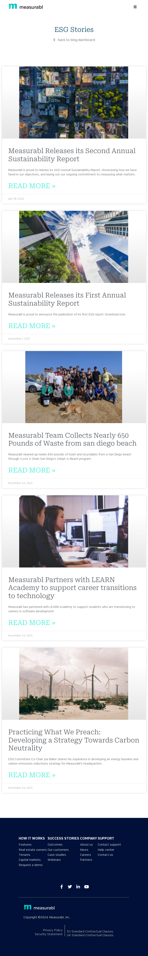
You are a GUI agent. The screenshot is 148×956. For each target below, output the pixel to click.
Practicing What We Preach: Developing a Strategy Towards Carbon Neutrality (73, 740)
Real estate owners (33, 849)
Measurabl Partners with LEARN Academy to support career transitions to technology (72, 588)
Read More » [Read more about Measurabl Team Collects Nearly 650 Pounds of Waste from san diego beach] (32, 470)
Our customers (58, 849)
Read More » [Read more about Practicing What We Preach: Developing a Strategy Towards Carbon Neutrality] (32, 775)
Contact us (105, 854)
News (84, 849)
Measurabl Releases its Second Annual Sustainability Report (72, 155)
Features (25, 844)
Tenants (24, 854)
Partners (86, 859)
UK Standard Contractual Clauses (90, 935)
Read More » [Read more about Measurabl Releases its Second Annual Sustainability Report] (32, 186)
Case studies (57, 854)
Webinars (54, 859)
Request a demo (31, 865)
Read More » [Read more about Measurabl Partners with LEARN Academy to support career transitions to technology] (32, 623)
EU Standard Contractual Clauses (90, 931)
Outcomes (55, 844)
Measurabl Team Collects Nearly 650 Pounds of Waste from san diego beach (72, 439)
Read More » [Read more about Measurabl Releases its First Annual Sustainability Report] (32, 326)
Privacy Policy (53, 930)
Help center (106, 849)
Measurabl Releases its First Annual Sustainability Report (67, 299)
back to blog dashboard (74, 40)
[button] (135, 6)
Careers (85, 854)
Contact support (109, 844)
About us (86, 844)
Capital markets (30, 859)
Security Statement (49, 934)
